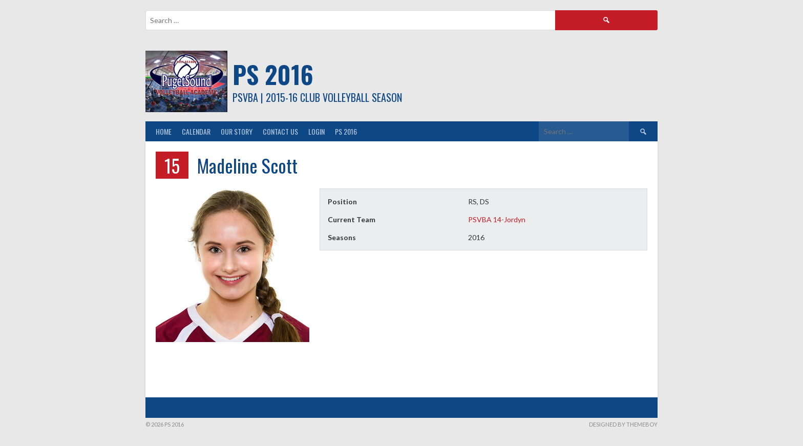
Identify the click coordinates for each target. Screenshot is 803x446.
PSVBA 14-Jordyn (496, 219)
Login (316, 131)
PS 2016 (273, 74)
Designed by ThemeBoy (623, 424)
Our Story (236, 131)
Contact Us (280, 131)
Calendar (196, 131)
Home (164, 131)
